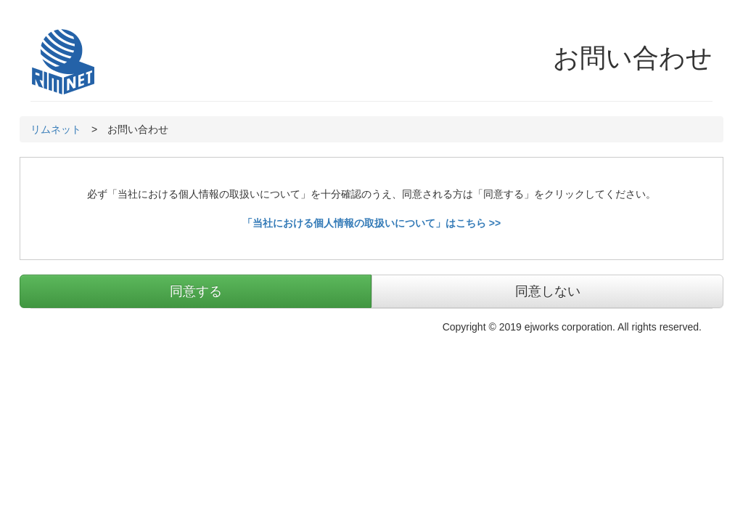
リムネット (55, 129)
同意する (196, 291)
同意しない (547, 291)
